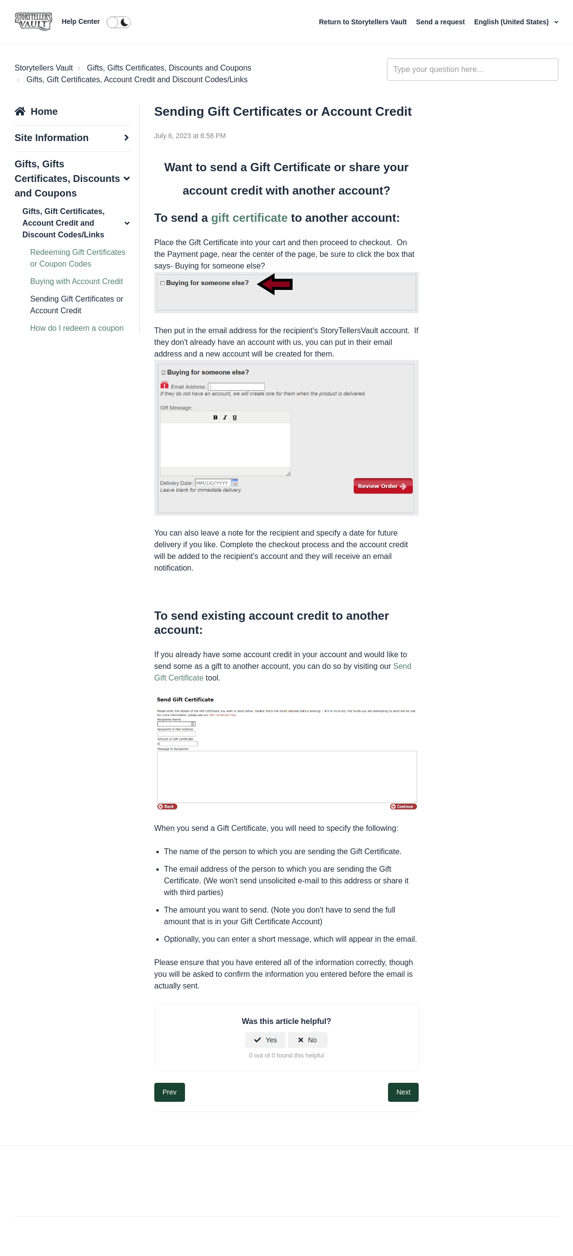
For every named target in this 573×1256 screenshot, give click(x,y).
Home (44, 111)
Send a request (440, 22)
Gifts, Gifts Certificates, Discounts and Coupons (169, 68)
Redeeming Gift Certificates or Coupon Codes (78, 258)
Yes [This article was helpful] (271, 1040)
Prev (170, 1092)
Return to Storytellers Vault (363, 22)
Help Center (81, 21)
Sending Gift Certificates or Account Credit (76, 305)
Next (403, 1092)
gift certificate (249, 217)
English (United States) (512, 22)
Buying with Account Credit (76, 281)
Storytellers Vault (44, 68)
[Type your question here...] (472, 69)
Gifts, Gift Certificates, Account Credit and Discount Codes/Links (136, 79)
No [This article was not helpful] (312, 1040)
